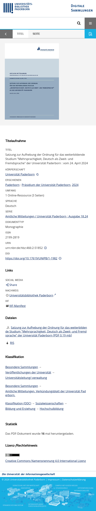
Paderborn (12, 185)
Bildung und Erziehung (20, 409)
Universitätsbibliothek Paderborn (27, 479)
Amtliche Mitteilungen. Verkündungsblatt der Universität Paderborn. (45, 393)
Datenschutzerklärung (74, 479)
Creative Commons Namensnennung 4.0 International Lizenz (45, 461)
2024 (75, 185)
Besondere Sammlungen (21, 367)
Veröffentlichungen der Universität (28, 372)
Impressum (54, 479)
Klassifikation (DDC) (18, 403)
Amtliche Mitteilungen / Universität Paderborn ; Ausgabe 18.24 (46, 216)
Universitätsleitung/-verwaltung (26, 378)
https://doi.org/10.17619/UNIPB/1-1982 (31, 258)
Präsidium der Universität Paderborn (46, 185)
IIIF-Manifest (17, 306)
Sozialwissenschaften (49, 403)
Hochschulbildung (52, 409)
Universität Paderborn (20, 174)
